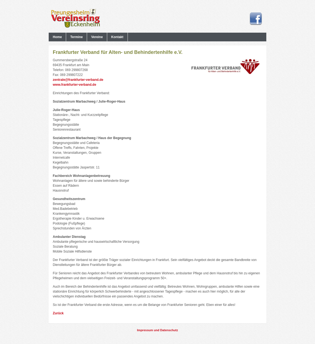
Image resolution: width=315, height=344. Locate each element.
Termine (76, 37)
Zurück (58, 313)
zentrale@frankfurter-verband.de (78, 80)
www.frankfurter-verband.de (74, 85)
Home (57, 37)
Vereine (97, 37)
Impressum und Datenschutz (157, 330)
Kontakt (117, 37)
